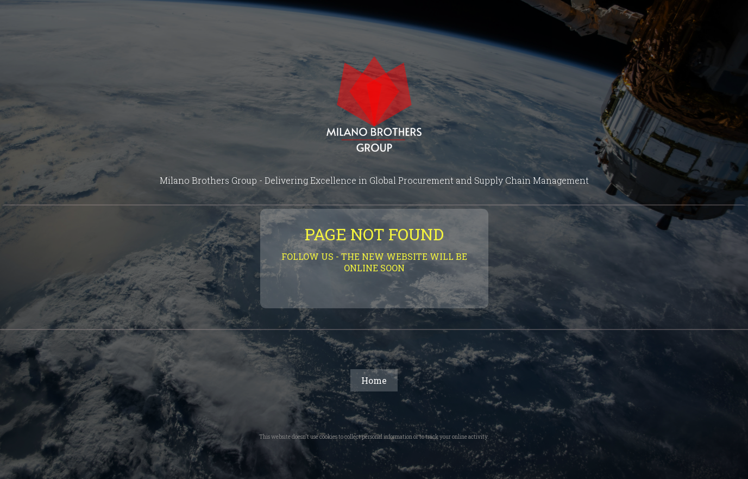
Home (374, 380)
